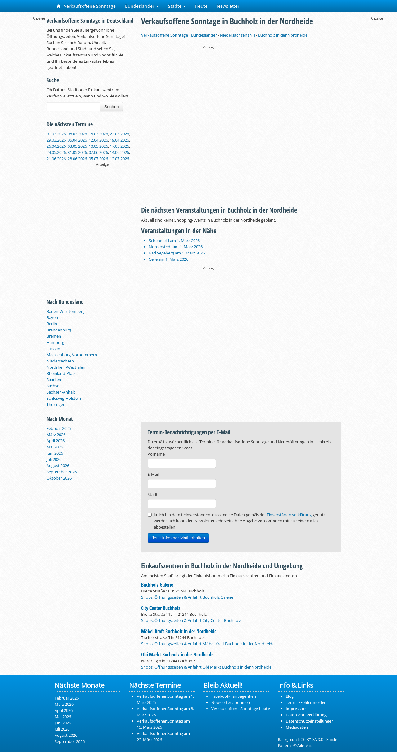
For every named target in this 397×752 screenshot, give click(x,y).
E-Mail (153, 474)
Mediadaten (297, 727)
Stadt (153, 494)
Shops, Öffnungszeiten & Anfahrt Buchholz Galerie (187, 597)
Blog (290, 696)
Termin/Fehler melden (306, 702)
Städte (177, 6)
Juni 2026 (55, 453)
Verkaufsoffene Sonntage (86, 6)
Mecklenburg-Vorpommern (72, 355)
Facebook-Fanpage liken (233, 696)
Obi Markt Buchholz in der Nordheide (177, 654)
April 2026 (56, 441)
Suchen (111, 106)
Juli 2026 (54, 459)
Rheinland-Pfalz (61, 373)
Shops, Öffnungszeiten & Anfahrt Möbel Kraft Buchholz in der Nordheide (207, 643)
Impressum (296, 708)
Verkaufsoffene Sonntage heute (240, 708)
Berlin (52, 323)
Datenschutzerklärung (306, 715)
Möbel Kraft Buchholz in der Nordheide (178, 631)
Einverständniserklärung (289, 514)
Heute (201, 6)
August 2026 (58, 465)
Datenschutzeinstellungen (310, 721)
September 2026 (62, 472)
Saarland (55, 379)
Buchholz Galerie (157, 584)
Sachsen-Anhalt (61, 392)
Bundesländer (142, 6)
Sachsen (54, 386)
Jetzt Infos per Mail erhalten (178, 537)
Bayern (53, 317)
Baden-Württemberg (66, 311)
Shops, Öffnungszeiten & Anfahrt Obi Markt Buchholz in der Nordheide (206, 667)
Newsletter (228, 6)
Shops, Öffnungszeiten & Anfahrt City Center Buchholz (191, 620)
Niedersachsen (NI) (237, 35)
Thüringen (56, 404)
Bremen (54, 336)
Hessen (53, 348)
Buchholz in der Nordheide (282, 35)
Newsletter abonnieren (232, 702)
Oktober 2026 (59, 478)
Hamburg (55, 342)
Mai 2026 (55, 447)
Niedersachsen (60, 361)
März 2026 (56, 434)
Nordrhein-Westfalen (66, 367)
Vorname (156, 454)
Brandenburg (59, 330)
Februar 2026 (59, 428)
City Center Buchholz (160, 608)
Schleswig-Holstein (64, 398)
